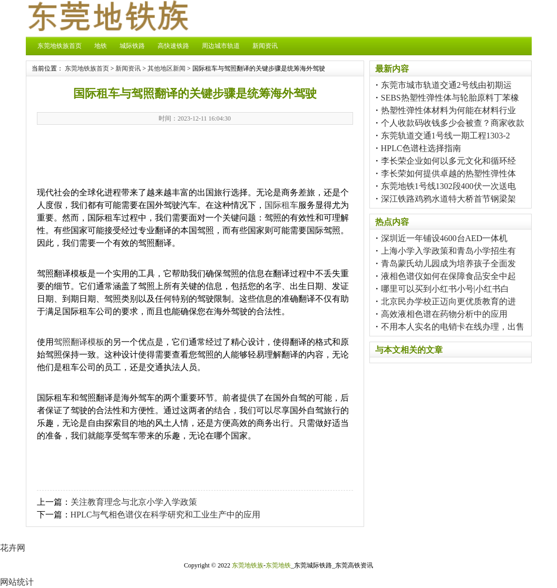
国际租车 (281, 205)
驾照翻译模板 (79, 341)
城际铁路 (132, 45)
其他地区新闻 (166, 68)
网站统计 (17, 581)
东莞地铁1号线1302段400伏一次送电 (448, 186)
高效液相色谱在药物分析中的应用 (444, 314)
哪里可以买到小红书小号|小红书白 (445, 288)
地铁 (100, 45)
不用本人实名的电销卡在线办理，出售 (452, 326)
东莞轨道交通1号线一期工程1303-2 (445, 135)
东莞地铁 (278, 565)
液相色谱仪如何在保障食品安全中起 (448, 276)
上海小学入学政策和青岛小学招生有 (448, 250)
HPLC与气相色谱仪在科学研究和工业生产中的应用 (166, 514)
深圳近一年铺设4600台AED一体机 (444, 238)
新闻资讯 (265, 45)
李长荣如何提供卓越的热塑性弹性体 (448, 173)
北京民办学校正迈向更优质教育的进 (448, 301)
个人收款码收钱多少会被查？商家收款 (452, 122)
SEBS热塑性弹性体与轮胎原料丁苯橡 (450, 97)
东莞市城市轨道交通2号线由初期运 (446, 85)
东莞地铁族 (247, 565)
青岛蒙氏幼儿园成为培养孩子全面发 (448, 263)
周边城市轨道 (221, 45)
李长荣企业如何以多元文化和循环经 (448, 160)
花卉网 (12, 547)
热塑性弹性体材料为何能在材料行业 (448, 110)
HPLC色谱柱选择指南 (421, 148)
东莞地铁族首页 (59, 45)
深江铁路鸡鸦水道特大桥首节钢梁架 (448, 198)
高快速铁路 (173, 45)
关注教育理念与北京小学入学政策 (134, 501)
